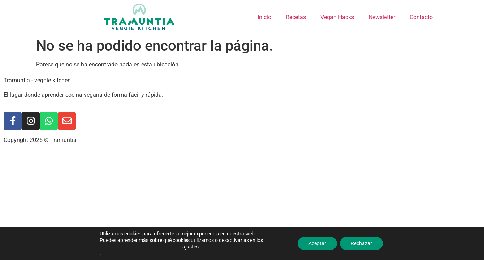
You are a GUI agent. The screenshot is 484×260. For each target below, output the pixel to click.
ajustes (190, 247)
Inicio (264, 17)
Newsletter (381, 17)
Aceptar (317, 243)
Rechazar (361, 243)
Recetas (296, 17)
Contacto (421, 17)
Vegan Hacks (337, 17)
